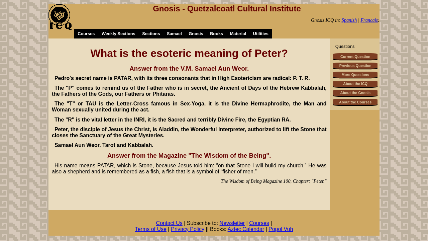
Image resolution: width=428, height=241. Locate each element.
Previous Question (355, 66)
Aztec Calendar (246, 229)
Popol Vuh (281, 229)
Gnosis (196, 33)
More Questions (355, 75)
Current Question (355, 57)
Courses (86, 33)
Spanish (349, 20)
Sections (151, 33)
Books (216, 33)
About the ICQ (355, 84)
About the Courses (355, 102)
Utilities (261, 33)
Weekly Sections (118, 33)
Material (238, 33)
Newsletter (232, 223)
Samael (174, 33)
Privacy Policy (187, 229)
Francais (369, 20)
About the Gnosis (355, 93)
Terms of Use (151, 229)
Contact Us (169, 223)
